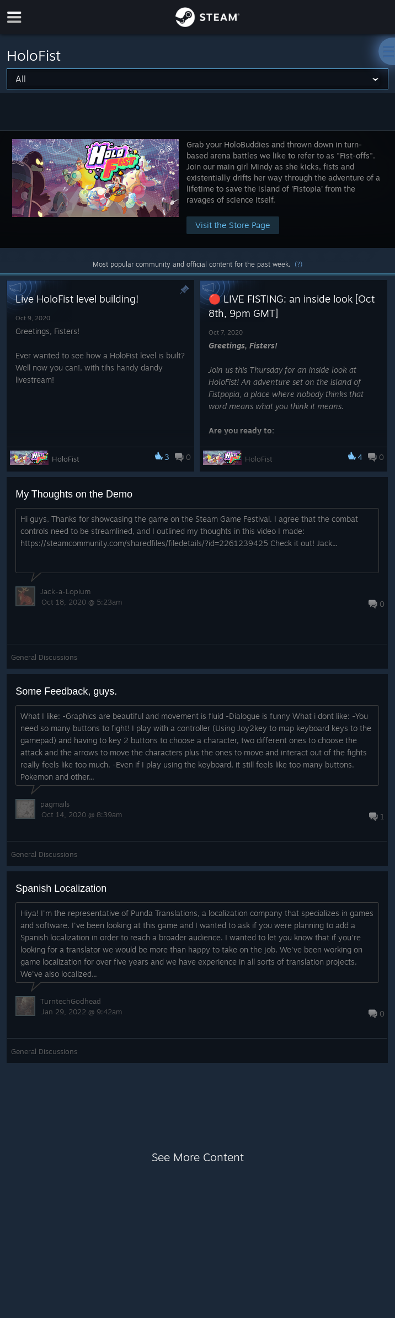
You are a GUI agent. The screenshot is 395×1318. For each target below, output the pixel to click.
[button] (197, 189)
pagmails (55, 804)
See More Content (198, 1157)
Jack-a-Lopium (65, 591)
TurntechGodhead (70, 1001)
